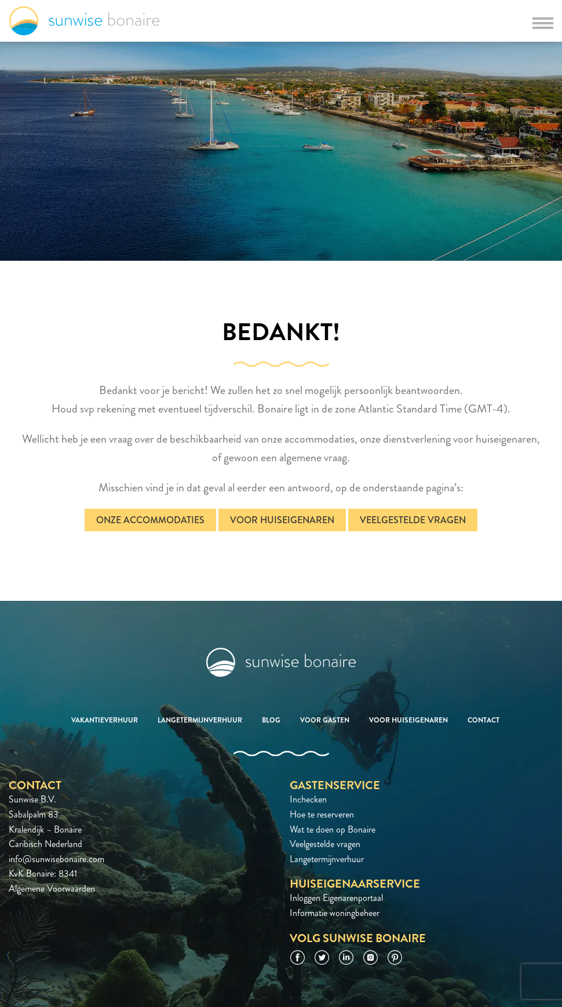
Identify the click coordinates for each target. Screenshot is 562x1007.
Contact (483, 720)
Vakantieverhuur (104, 720)
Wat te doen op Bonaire (332, 829)
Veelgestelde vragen (413, 520)
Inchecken (308, 799)
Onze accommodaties (150, 520)
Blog (271, 720)
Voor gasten (324, 720)
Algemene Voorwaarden (52, 888)
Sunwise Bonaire (84, 21)
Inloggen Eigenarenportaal (336, 897)
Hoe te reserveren (322, 814)
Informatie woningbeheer (334, 913)
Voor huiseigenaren (282, 520)
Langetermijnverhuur (200, 720)
